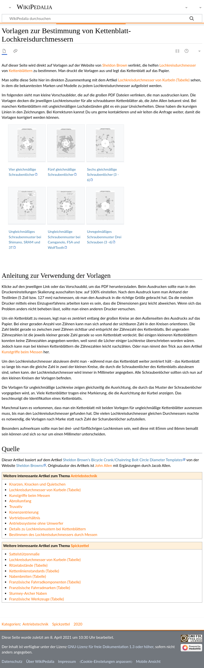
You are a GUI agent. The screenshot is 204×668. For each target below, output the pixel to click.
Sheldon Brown (114, 65)
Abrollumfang (20, 501)
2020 (78, 624)
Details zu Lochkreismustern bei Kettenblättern (47, 529)
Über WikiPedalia (40, 661)
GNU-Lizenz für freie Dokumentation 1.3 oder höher (110, 646)
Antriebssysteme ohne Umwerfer (36, 523)
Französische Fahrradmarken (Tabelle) (39, 587)
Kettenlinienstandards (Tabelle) (34, 571)
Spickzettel (80, 545)
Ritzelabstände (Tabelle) (28, 565)
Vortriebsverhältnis (24, 518)
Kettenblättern (20, 70)
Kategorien (11, 624)
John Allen (103, 465)
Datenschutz (12, 661)
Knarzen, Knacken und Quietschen (37, 484)
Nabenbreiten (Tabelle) (27, 576)
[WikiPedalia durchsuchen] (102, 18)
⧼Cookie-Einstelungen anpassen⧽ (106, 661)
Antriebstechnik (84, 476)
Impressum (67, 661)
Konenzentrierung (23, 512)
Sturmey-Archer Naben (28, 593)
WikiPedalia (34, 7)
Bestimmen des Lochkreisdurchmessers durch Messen (53, 534)
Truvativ (15, 506)
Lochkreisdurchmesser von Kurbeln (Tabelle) (153, 80)
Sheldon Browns (29, 465)
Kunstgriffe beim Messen (22, 352)
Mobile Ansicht (148, 661)
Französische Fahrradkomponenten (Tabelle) (45, 582)
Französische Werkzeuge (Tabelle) (36, 599)
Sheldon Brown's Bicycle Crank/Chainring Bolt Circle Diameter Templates (122, 460)
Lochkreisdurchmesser (177, 65)
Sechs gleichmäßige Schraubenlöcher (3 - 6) (103, 174)
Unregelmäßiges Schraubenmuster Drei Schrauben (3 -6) (104, 236)
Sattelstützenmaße (24, 554)
